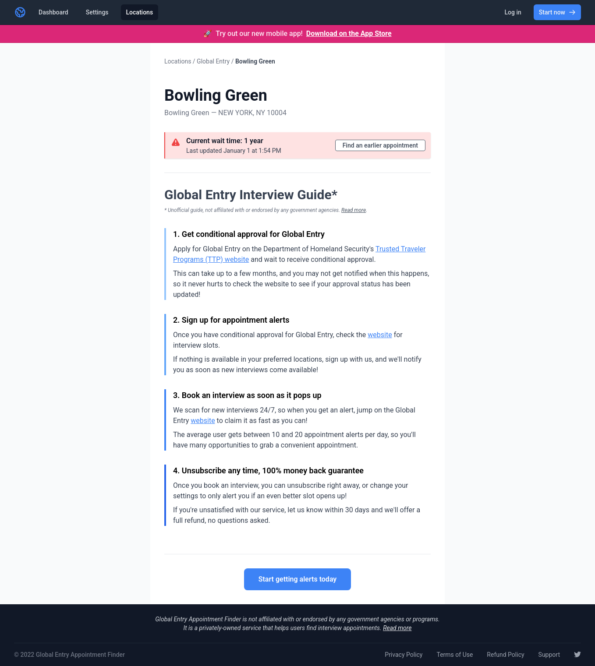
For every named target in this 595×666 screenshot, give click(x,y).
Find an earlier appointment (380, 145)
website (380, 335)
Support (549, 654)
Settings (97, 12)
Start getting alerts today (298, 579)
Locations (139, 12)
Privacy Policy (403, 654)
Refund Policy (505, 654)
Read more (353, 210)
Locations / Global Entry (197, 61)
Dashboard (53, 12)
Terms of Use (454, 654)
